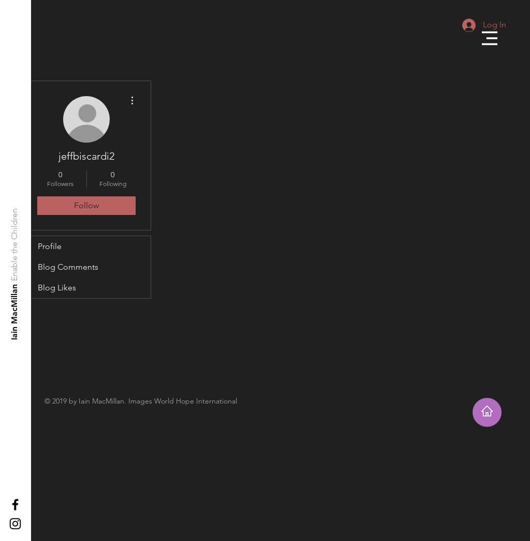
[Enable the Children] (15, 245)
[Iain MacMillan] (15, 311)
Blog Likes (57, 287)
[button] (489, 38)
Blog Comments (68, 267)
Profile (50, 246)
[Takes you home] (487, 412)
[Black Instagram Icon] (15, 523)
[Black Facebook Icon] (15, 504)
